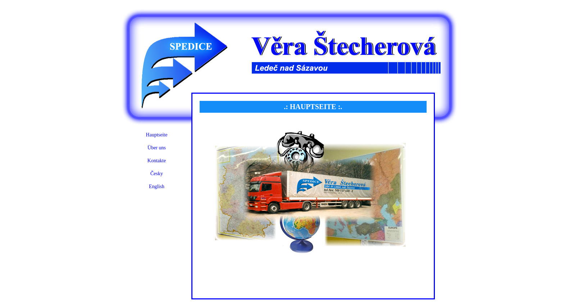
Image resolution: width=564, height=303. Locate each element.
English (156, 186)
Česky (156, 173)
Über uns (156, 147)
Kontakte (156, 160)
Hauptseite (157, 134)
